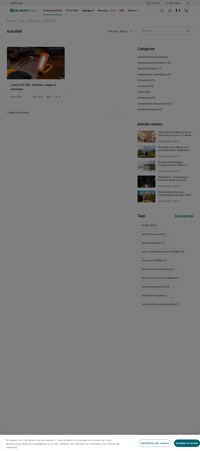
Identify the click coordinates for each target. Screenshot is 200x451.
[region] (100, 443)
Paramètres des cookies (155, 443)
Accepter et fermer (187, 443)
